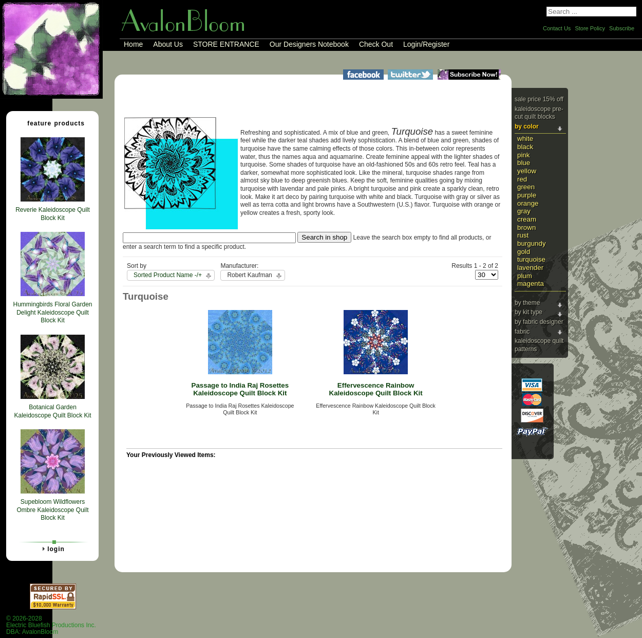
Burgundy (531, 243)
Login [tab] (52, 548)
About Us (168, 44)
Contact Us (557, 28)
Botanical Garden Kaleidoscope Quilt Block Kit (52, 411)
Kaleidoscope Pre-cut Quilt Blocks (539, 113)
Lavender (530, 267)
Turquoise (531, 259)
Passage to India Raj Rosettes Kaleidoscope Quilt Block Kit (240, 389)
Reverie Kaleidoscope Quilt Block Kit (52, 214)
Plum (524, 276)
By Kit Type (528, 312)
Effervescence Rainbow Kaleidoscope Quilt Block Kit (376, 389)
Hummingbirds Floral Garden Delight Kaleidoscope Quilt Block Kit (52, 312)
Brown (526, 227)
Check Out (376, 44)
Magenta (530, 283)
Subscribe (621, 28)
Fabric (522, 331)
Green (526, 187)
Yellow (526, 171)
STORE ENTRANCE (226, 44)
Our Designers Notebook (309, 44)
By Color (527, 126)
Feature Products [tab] (52, 123)
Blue (523, 163)
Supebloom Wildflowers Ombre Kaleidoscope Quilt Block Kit (52, 509)
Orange (528, 203)
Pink (523, 155)
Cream (526, 219)
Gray (524, 211)
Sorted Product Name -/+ (168, 275)
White (525, 138)
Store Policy (590, 28)
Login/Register (426, 44)
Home (133, 44)
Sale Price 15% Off (539, 99)
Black (525, 147)
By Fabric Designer (539, 321)
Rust (522, 235)
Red (522, 179)
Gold (523, 252)
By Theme (527, 302)
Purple (526, 195)
